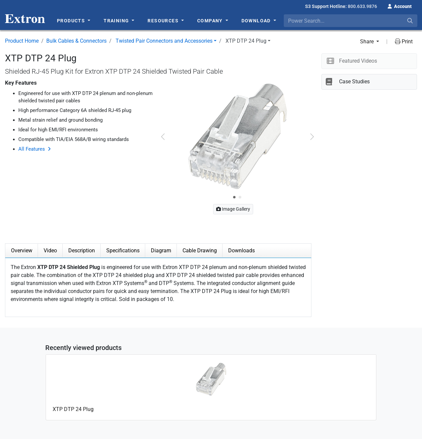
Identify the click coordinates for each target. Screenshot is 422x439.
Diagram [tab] (161, 250)
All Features (31, 149)
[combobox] (350, 20)
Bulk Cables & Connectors (76, 41)
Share (367, 41)
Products (72, 20)
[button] (399, 5)
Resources (164, 20)
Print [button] (404, 41)
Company (210, 20)
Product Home (22, 41)
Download (256, 20)
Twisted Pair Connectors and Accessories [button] (164, 41)
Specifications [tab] (123, 250)
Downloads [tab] (241, 250)
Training (117, 20)
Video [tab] (50, 250)
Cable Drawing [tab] (200, 250)
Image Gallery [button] (233, 209)
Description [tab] (81, 250)
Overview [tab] (21, 250)
